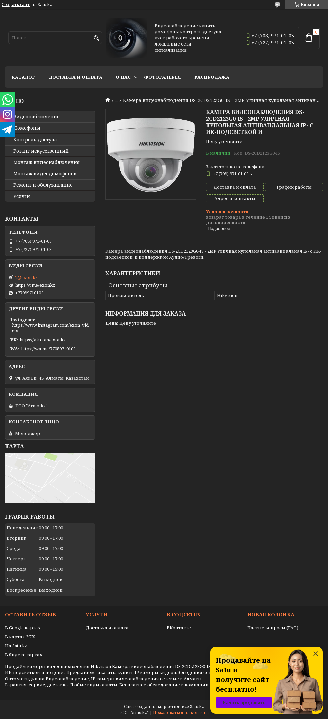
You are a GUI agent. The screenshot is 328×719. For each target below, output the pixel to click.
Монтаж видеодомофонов (44, 174)
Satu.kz (197, 706)
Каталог (23, 77)
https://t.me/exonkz (35, 285)
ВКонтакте (179, 628)
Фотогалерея (162, 77)
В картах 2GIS (20, 637)
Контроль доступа (35, 140)
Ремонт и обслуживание (43, 185)
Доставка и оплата (75, 77)
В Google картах (23, 628)
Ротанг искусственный (41, 151)
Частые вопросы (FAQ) (272, 628)
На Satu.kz (16, 646)
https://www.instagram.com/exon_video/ (50, 327)
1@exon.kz (26, 277)
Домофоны (26, 128)
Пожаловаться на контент (181, 712)
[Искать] (96, 38)
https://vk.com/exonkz (43, 339)
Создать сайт (16, 4)
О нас (123, 77)
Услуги (21, 196)
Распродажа (211, 77)
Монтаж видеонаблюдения (46, 162)
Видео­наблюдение (36, 117)
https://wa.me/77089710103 (48, 348)
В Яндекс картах (24, 655)
